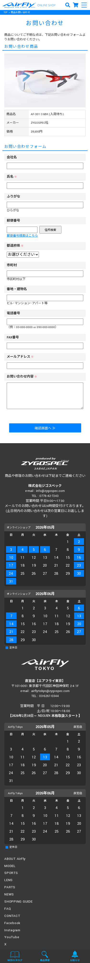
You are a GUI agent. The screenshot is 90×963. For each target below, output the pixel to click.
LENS (8, 880)
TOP (5, 12)
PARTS (9, 887)
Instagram (12, 930)
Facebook (12, 923)
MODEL (10, 866)
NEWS (9, 894)
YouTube (11, 937)
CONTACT (12, 916)
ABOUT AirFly (15, 859)
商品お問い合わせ (20, 12)
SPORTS (11, 873)
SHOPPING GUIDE (18, 901)
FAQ (7, 908)
